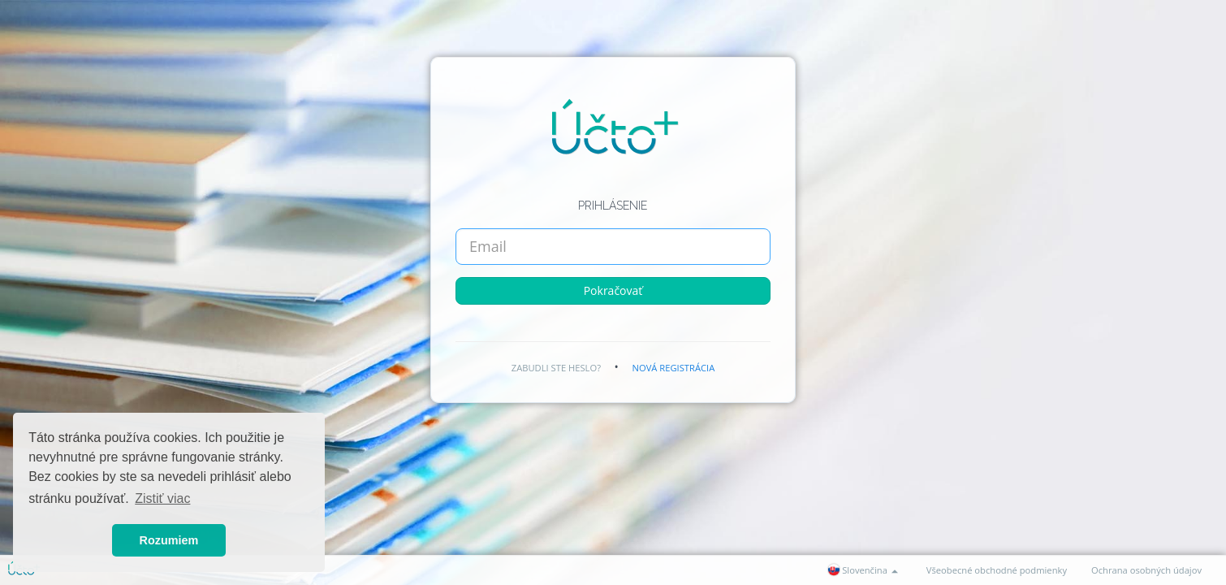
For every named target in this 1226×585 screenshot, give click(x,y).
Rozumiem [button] (169, 540)
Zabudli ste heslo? (556, 368)
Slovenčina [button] (863, 570)
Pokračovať (613, 290)
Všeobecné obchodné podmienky (996, 570)
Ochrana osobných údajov (1146, 570)
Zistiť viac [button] (162, 498)
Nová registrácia (673, 368)
